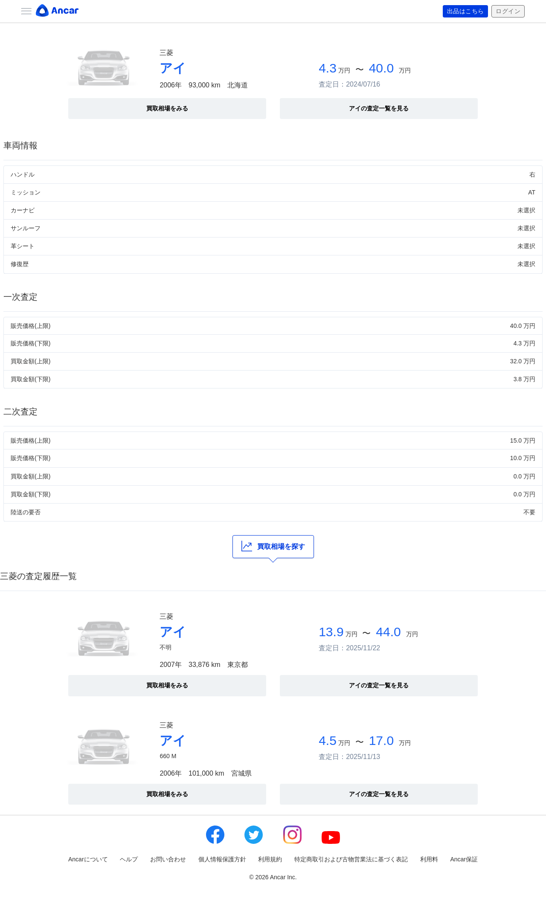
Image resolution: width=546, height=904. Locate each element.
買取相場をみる (167, 108)
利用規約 (270, 859)
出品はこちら (465, 11)
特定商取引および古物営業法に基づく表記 (351, 859)
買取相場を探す (273, 546)
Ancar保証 (464, 859)
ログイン (508, 11)
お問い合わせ (168, 859)
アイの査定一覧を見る (379, 108)
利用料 (429, 859)
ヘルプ (129, 859)
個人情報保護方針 (222, 859)
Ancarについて (88, 859)
